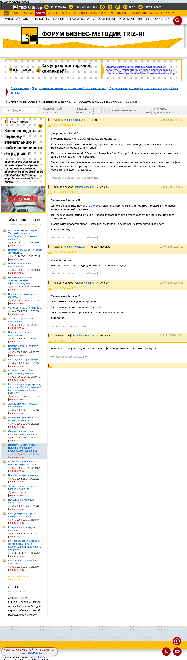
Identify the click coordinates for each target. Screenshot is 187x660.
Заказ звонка (58, 6)
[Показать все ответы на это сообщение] (74, 177)
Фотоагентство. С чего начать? (25, 307)
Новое (16, 13)
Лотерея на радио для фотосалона (20, 320)
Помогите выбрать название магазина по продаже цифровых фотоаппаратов (24, 447)
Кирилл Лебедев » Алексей (24, 602)
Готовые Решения (86, 13)
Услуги (66, 13)
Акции (170, 13)
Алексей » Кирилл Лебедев (24, 606)
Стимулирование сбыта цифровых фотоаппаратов (22, 432)
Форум (40, 13)
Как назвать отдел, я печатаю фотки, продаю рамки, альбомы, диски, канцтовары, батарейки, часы (24, 545)
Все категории (20, 88)
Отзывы (122, 13)
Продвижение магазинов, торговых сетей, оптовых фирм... (69, 88)
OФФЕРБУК (162, 18)
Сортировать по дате (32, 224)
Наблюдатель (62, 335)
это (93, 205)
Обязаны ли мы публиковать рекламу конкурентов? (24, 372)
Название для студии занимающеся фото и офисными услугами (20, 280)
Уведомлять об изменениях (52, 110)
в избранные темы (124, 110)
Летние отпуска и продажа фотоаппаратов (22, 405)
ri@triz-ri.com (153, 6)
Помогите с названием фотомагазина (20, 265)
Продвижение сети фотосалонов (18, 333)
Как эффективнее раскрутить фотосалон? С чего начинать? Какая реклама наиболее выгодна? (24, 388)
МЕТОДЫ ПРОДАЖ (104, 18)
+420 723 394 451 (86, 6)
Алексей (58, 119)
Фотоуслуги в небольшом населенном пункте (22, 487)
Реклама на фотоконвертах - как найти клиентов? (24, 419)
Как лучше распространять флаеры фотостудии (23, 515)
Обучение (107, 13)
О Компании (139, 13)
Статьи (28, 13)
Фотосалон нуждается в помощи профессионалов (22, 463)
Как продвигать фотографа (23, 359)
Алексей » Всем (17, 597)
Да (23, 653)
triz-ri (132, 6)
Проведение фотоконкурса (23, 475)
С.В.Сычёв (39, 657)
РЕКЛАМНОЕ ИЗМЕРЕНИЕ (135, 18)
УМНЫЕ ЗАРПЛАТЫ (16, 18)
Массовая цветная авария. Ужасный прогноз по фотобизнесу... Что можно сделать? (23, 234)
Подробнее (35, 653)
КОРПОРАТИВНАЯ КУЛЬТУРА (71, 18)
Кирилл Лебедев (63, 186)
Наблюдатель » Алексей (22, 614)
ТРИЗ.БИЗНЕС (41, 18)
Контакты (156, 13)
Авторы (53, 13)
